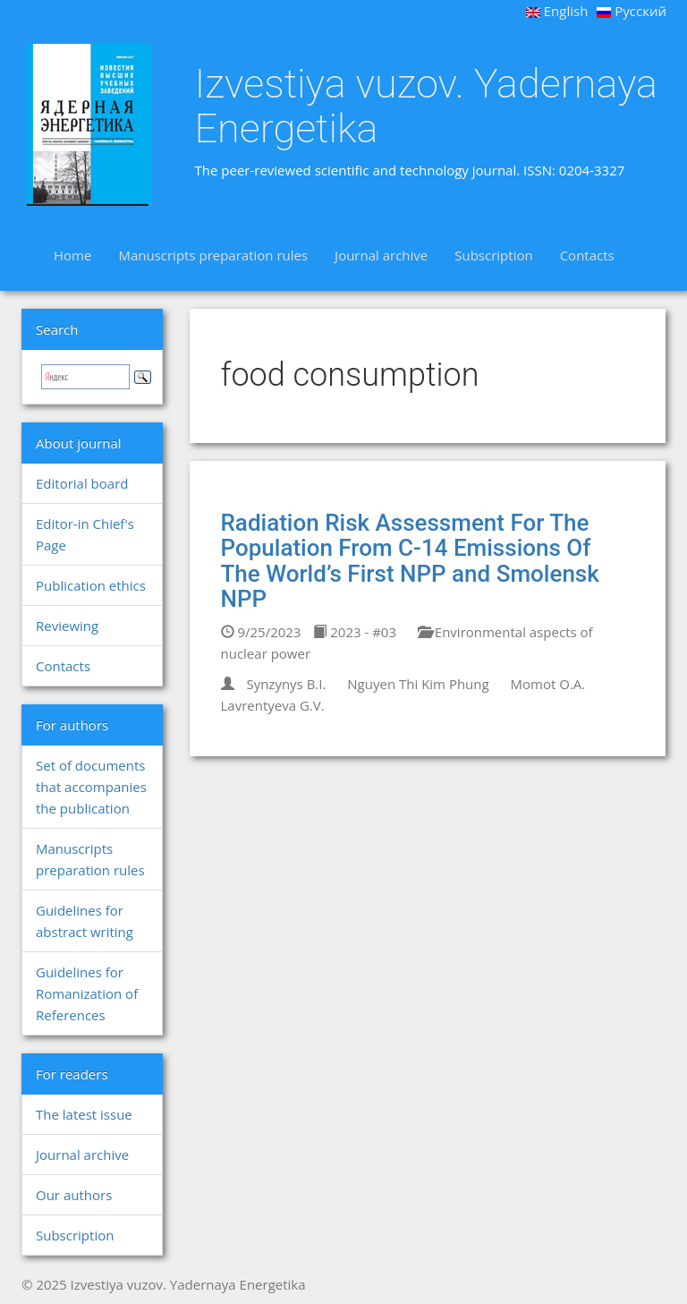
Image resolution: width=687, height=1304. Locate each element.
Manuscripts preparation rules (213, 255)
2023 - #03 (354, 632)
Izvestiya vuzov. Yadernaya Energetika (426, 106)
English (557, 11)
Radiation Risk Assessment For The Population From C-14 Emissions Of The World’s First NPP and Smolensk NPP (410, 561)
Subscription (493, 255)
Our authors (74, 1195)
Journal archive (381, 255)
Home (72, 255)
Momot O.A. (548, 684)
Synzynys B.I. (286, 684)
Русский (631, 11)
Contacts (587, 255)
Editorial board (82, 483)
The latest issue (84, 1114)
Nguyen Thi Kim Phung (417, 684)
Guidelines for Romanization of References (87, 993)
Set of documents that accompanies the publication (91, 786)
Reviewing (67, 626)
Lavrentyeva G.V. (273, 705)
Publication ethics (91, 585)
